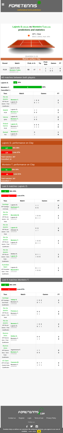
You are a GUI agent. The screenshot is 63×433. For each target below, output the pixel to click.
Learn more (32, 431)
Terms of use (38, 418)
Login (29, 418)
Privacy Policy (51, 418)
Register (21, 418)
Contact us (12, 418)
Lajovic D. (21, 27)
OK (39, 431)
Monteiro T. (41, 27)
